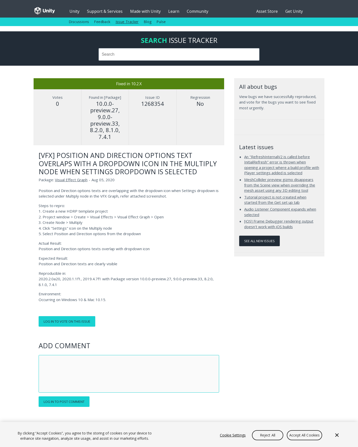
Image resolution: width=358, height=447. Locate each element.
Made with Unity (145, 11)
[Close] (337, 435)
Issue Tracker (127, 21)
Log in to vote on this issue (67, 321)
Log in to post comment (64, 401)
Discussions (79, 21)
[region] (179, 434)
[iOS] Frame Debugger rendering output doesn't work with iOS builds (278, 224)
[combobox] (179, 54)
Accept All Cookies (304, 435)
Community (197, 11)
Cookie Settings (233, 435)
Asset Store (267, 11)
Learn (173, 11)
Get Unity (294, 11)
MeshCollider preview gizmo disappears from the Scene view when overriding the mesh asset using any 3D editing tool (279, 185)
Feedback (102, 21)
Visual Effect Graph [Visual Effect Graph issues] (71, 179)
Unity (74, 11)
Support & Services (105, 11)
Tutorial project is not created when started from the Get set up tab (275, 200)
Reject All (267, 435)
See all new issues (259, 241)
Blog (148, 21)
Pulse (161, 21)
